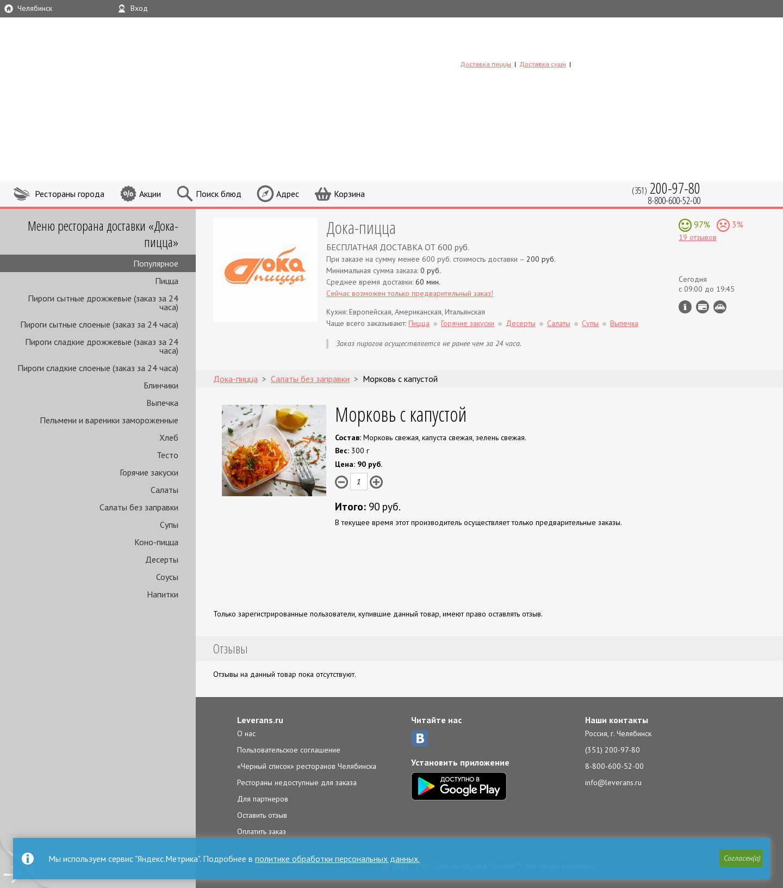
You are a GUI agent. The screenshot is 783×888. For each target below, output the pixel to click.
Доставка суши (542, 64)
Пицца (166, 280)
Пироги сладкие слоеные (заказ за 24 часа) (97, 367)
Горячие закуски (149, 472)
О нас (246, 733)
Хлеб (168, 437)
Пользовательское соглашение (288, 750)
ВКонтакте (419, 738)
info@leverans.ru (613, 782)
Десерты (161, 559)
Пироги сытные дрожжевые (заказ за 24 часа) (103, 302)
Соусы (167, 576)
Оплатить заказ (261, 831)
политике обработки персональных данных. (337, 858)
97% (701, 224)
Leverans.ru (260, 719)
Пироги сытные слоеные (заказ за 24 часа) (99, 324)
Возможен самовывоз (719, 306)
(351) (666, 188)
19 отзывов (698, 237)
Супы (169, 524)
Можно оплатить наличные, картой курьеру (702, 306)
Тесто (167, 454)
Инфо (685, 306)
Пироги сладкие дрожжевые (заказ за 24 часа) (101, 346)
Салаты (164, 489)
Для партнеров (262, 799)
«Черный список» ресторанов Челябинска (306, 766)
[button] (740, 859)
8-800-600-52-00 (614, 766)
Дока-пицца (361, 227)
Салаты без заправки (139, 507)
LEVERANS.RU (530, 46)
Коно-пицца (156, 541)
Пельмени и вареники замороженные (109, 420)
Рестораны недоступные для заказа (297, 782)
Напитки (162, 594)
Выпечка (162, 402)
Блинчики (161, 385)
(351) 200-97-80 (612, 750)
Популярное (155, 263)
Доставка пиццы (485, 64)
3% (736, 224)
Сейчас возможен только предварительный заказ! (409, 293)
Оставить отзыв (262, 815)
